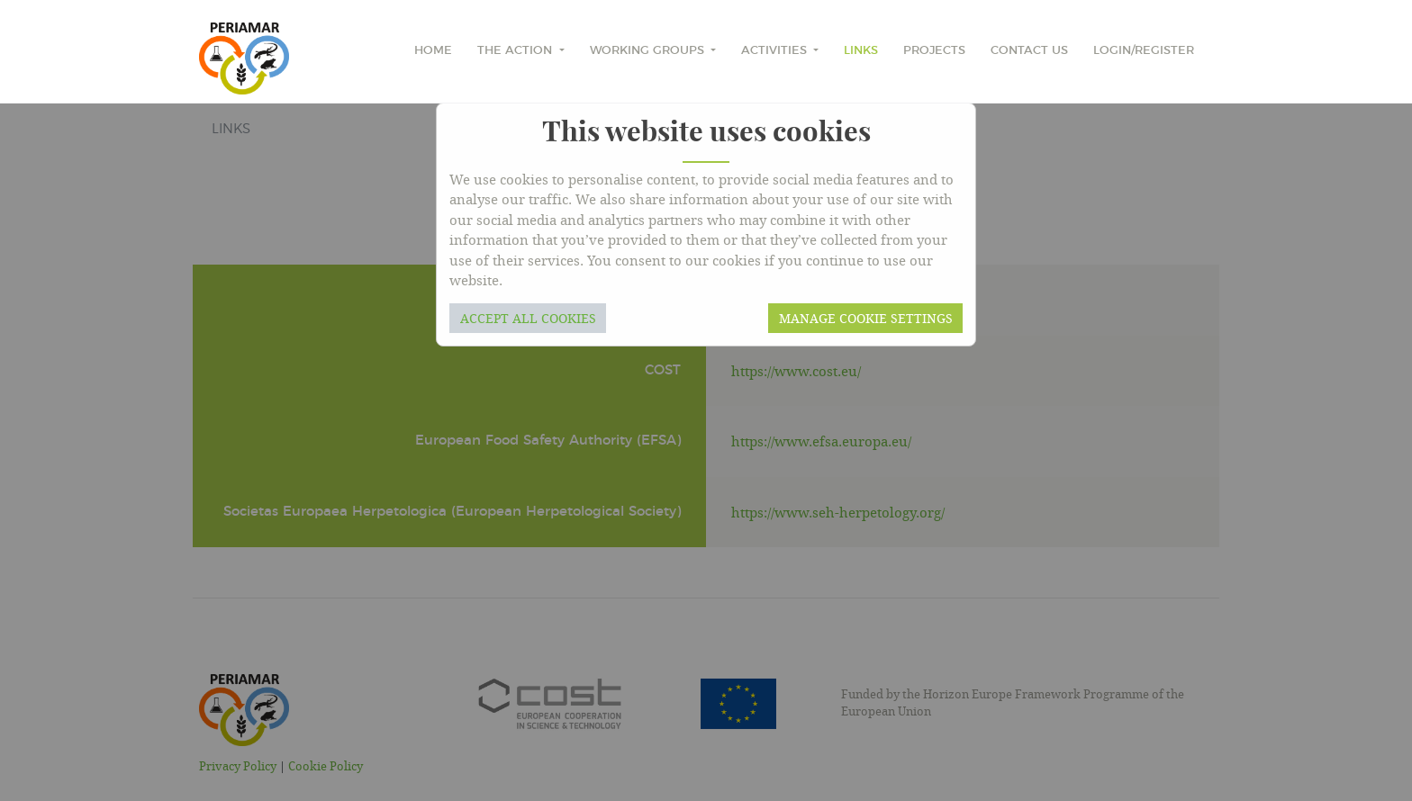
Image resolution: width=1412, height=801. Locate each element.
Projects (934, 51)
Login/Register (1143, 51)
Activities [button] (775, 51)
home (433, 51)
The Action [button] (516, 51)
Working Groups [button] (649, 51)
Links (861, 51)
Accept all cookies (528, 318)
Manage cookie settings (866, 318)
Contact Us (1029, 51)
